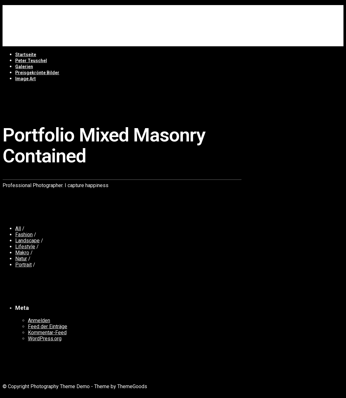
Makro (22, 253)
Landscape (27, 241)
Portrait (23, 265)
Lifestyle (25, 247)
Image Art (25, 78)
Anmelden (39, 320)
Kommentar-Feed (47, 332)
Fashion (24, 235)
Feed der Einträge (47, 326)
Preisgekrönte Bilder (37, 72)
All (18, 228)
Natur (21, 259)
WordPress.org (45, 339)
